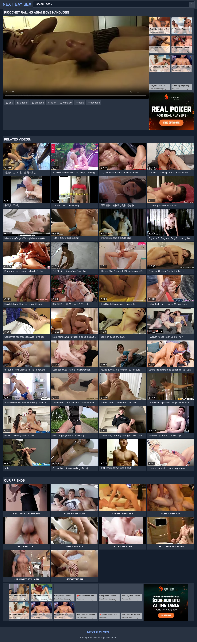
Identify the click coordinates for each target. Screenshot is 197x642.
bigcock (24, 102)
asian (53, 102)
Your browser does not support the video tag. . (76, 57)
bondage (95, 102)
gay (11, 102)
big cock (39, 102)
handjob (67, 102)
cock (81, 102)
